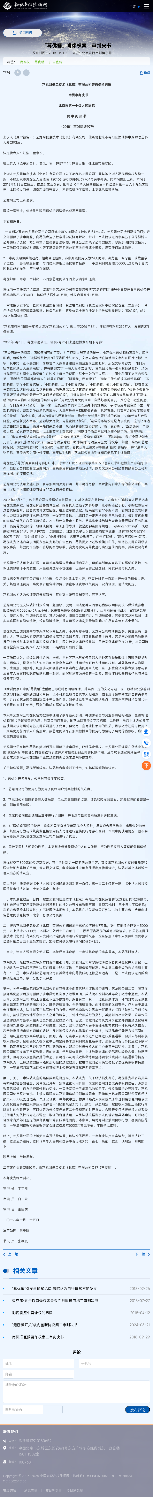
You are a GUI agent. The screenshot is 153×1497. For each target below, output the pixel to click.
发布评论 (137, 1410)
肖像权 (25, 62)
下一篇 (142, 1254)
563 (147, 72)
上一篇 (10, 1254)
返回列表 (25, 32)
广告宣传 (55, 62)
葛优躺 (39, 62)
